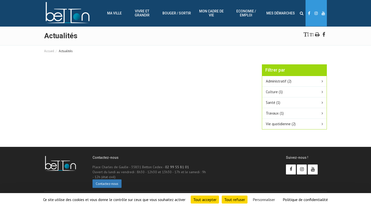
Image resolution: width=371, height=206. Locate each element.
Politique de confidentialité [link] (305, 199)
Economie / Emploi (246, 13)
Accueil (49, 51)
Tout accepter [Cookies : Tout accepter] (204, 199)
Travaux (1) (275, 113)
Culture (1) (274, 91)
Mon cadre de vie (211, 13)
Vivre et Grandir (142, 13)
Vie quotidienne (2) (281, 124)
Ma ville (114, 13)
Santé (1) (273, 102)
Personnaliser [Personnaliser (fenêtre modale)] (264, 199)
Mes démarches (280, 13)
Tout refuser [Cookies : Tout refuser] (234, 199)
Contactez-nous (107, 183)
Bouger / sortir (176, 13)
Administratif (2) (278, 81)
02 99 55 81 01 (177, 167)
